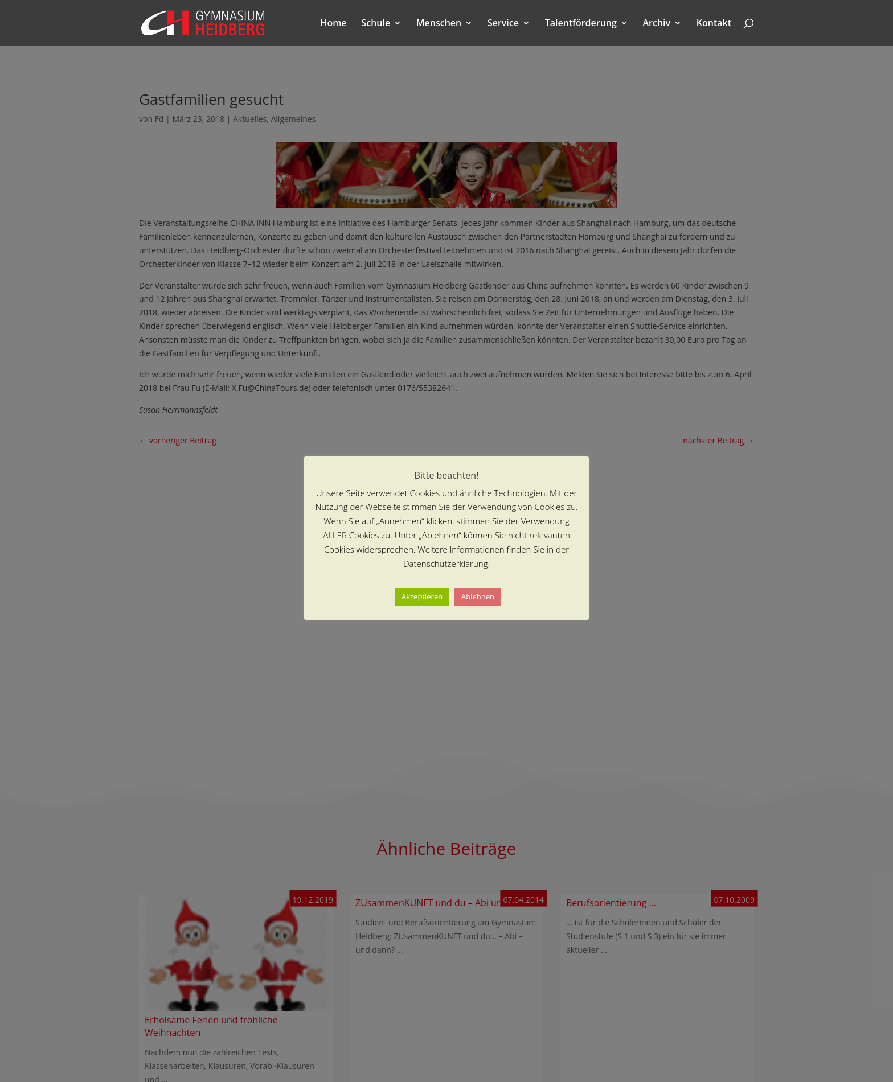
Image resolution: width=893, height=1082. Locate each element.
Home (334, 24)
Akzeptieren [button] (422, 596)
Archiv (657, 24)
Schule (375, 24)
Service (503, 24)
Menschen (438, 24)
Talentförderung (581, 24)
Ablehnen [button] (477, 596)
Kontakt (714, 24)
